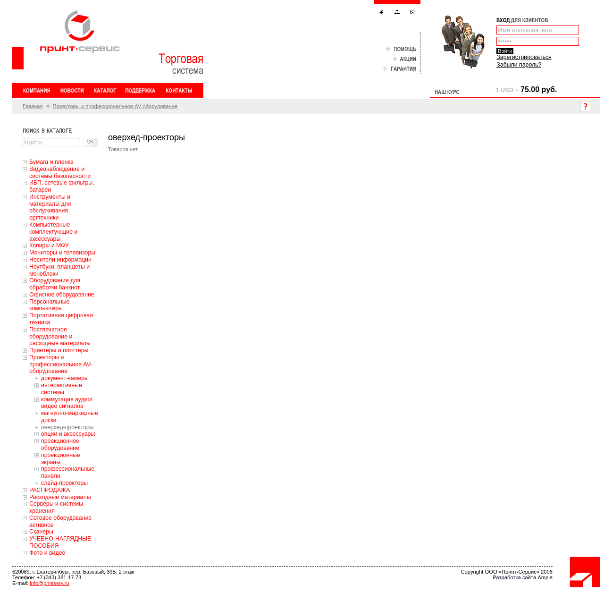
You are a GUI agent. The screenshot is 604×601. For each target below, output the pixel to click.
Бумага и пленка (51, 162)
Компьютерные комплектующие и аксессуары (53, 231)
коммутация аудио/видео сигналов (66, 403)
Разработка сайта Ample (523, 577)
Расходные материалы (60, 497)
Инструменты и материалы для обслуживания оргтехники (50, 207)
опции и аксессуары (68, 434)
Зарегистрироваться (523, 57)
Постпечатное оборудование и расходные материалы (60, 336)
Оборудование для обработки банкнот (54, 284)
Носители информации (60, 259)
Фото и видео (47, 553)
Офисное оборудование (61, 294)
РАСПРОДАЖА (49, 490)
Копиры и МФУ (49, 245)
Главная (33, 106)
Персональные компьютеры (49, 305)
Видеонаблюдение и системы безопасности (60, 172)
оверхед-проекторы (67, 427)
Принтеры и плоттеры (58, 350)
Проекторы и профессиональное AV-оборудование (115, 106)
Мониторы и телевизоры (62, 252)
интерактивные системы (61, 389)
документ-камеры (65, 378)
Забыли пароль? (518, 64)
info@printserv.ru (49, 583)
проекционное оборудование (60, 444)
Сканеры (41, 531)
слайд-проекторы (64, 483)
